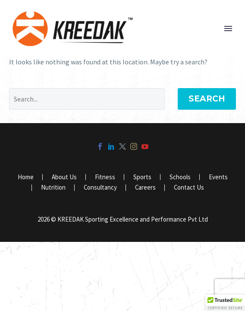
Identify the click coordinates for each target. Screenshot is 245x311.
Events (218, 177)
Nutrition (53, 187)
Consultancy (100, 187)
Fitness (105, 177)
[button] (225, 303)
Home (26, 177)
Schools (180, 177)
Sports (142, 177)
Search (206, 99)
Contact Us (189, 187)
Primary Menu (228, 28)
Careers (145, 187)
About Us (64, 177)
